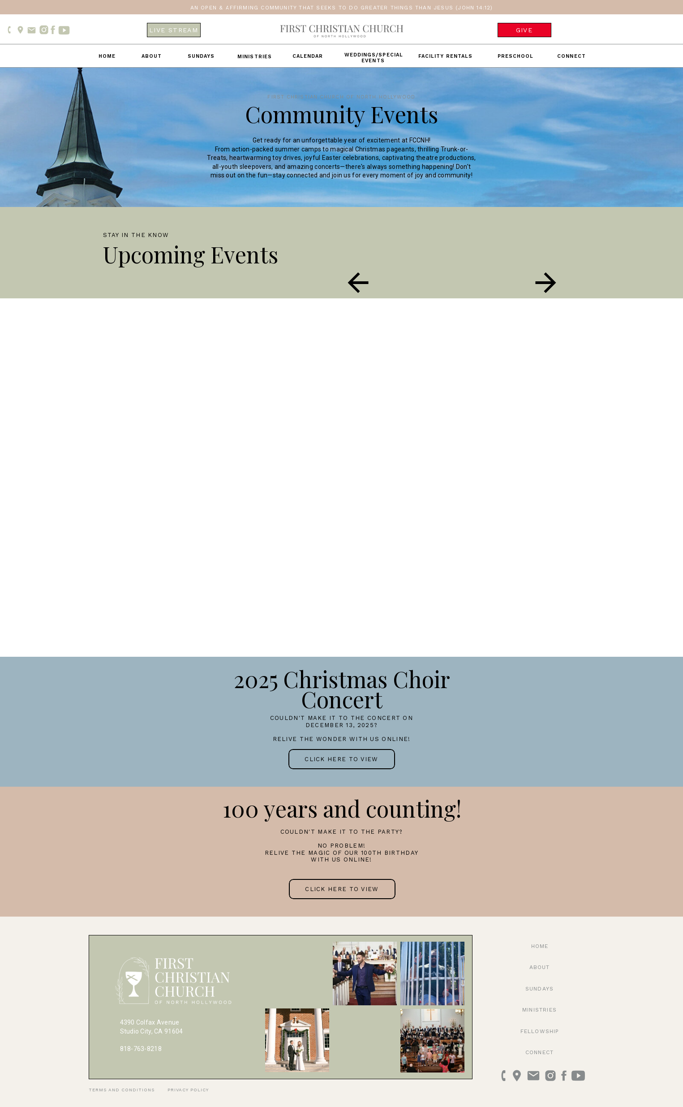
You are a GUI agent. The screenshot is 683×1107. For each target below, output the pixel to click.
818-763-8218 (141, 1048)
